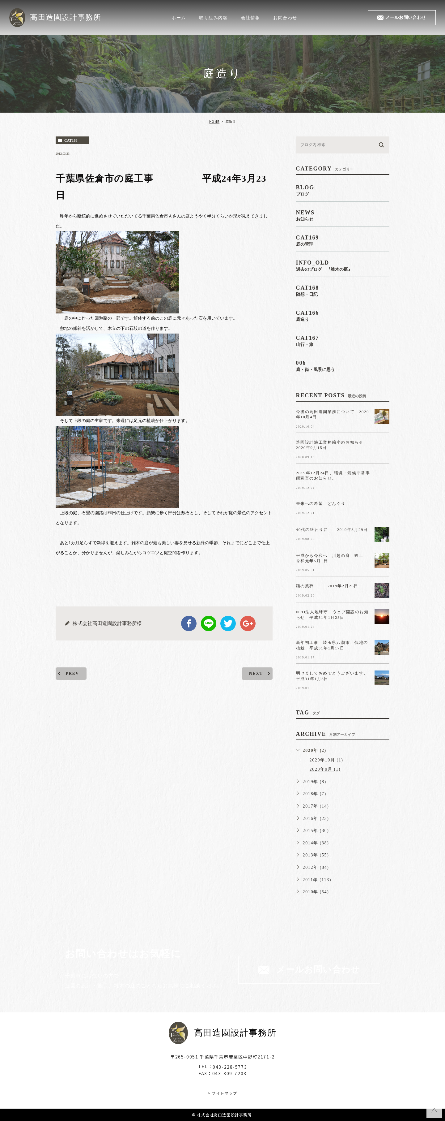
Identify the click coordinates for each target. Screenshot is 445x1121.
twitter (228, 623)
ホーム (179, 17)
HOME (214, 121)
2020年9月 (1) (325, 769)
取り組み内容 (213, 17)
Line (208, 623)
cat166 (70, 140)
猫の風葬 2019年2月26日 (332, 586)
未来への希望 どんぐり (321, 503)
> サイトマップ (222, 1092)
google (248, 623)
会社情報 (250, 17)
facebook (189, 623)
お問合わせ (285, 17)
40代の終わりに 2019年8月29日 (332, 529)
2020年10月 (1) (326, 760)
